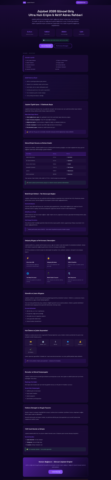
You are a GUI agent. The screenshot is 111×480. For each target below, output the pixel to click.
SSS (58, 69)
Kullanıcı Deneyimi (61, 67)
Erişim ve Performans (62, 60)
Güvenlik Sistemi (30, 64)
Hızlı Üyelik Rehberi (31, 60)
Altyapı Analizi (60, 62)
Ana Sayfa (25, 53)
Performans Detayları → (63, 46)
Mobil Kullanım (30, 62)
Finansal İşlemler (61, 64)
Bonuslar (29, 67)
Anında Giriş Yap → (82, 2)
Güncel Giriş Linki (46, 46)
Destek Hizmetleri (31, 69)
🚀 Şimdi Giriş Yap (55, 472)
